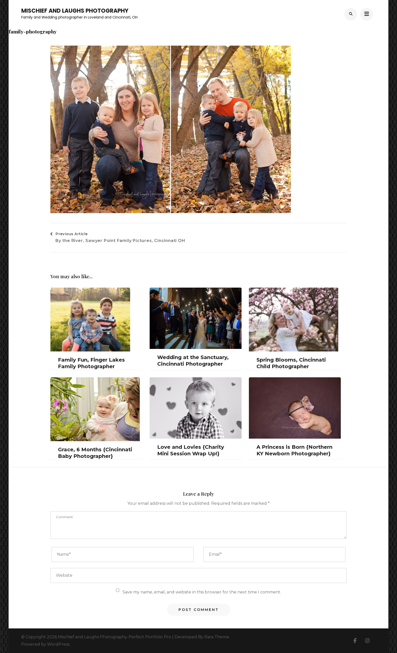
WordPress (58, 644)
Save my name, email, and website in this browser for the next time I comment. (202, 592)
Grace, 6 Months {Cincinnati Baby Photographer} (95, 452)
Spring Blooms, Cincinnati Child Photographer (291, 363)
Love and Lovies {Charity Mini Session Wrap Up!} (190, 450)
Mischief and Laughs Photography (74, 11)
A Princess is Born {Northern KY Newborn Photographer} (294, 450)
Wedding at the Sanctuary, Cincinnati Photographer (193, 360)
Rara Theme (216, 637)
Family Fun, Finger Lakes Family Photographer (91, 363)
